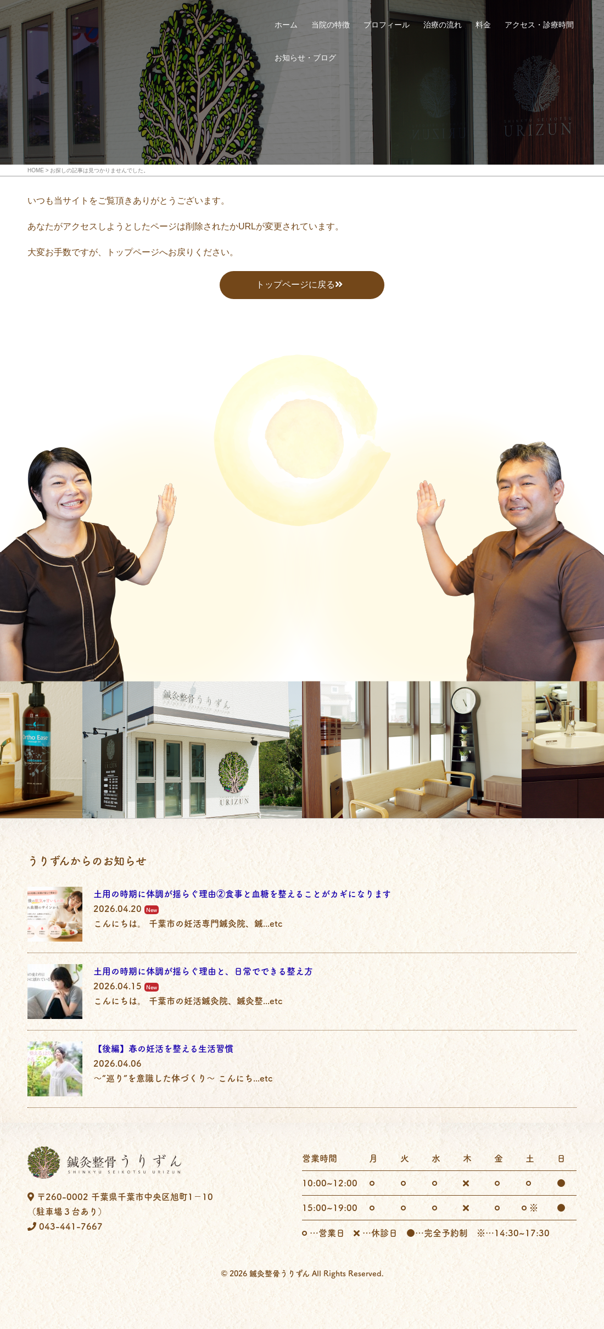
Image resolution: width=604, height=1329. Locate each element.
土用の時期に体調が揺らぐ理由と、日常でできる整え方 (203, 971)
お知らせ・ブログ (305, 58)
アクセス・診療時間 (539, 25)
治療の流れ (442, 25)
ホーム (286, 25)
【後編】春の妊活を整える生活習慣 (163, 1048)
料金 (483, 25)
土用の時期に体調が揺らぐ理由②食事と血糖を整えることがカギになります (242, 893)
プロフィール (386, 25)
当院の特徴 (330, 25)
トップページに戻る (295, 284)
